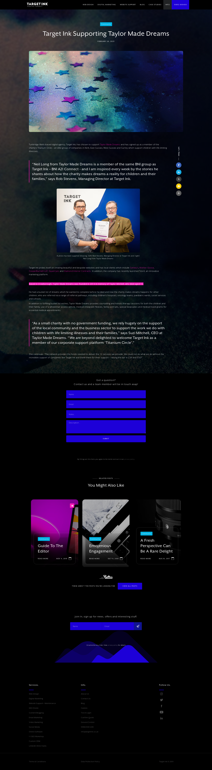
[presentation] (91, 444)
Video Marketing (36, 722)
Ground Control (87, 722)
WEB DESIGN (88, 5)
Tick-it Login (86, 713)
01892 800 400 (87, 727)
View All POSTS (129, 586)
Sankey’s (134, 267)
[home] (35, 5)
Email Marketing (35, 718)
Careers (84, 708)
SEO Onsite (33, 708)
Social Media (34, 727)
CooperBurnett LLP (38, 271)
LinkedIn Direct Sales (38, 746)
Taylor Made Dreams (110, 144)
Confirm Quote (87, 718)
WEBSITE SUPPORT (128, 5)
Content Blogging (36, 713)
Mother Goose (147, 267)
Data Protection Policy (90, 762)
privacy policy (124, 451)
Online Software (36, 732)
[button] (107, 4)
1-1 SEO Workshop (36, 736)
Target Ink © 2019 (166, 762)
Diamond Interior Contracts (77, 271)
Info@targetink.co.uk (89, 732)
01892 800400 (180, 5)
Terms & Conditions (37, 762)
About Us (85, 694)
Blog (83, 703)
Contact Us (85, 699)
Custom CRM (34, 741)
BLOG (142, 5)
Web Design (34, 694)
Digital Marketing (36, 699)
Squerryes (54, 271)
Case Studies (155, 5)
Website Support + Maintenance (42, 703)
